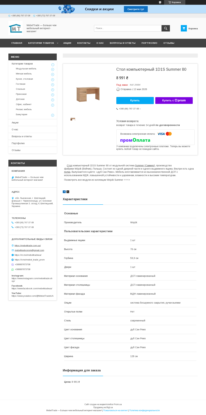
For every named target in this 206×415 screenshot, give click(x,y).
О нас (100, 43)
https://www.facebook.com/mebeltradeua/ (32, 288)
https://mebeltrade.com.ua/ (28, 245)
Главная (16, 43)
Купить (135, 100)
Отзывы (168, 43)
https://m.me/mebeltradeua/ (28, 255)
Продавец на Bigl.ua (103, 407)
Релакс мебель (24, 109)
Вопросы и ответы (122, 43)
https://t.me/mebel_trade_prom (30, 259)
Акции (67, 43)
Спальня (20, 89)
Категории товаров (41, 43)
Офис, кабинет (23, 104)
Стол (69, 165)
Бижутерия (21, 114)
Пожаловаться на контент (115, 410)
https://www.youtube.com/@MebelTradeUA (33, 296)
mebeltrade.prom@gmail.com (29, 250)
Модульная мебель (26, 68)
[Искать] (166, 28)
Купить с (174, 100)
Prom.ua (118, 404)
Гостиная (20, 84)
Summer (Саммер (144, 165)
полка (67, 172)
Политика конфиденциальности (144, 410)
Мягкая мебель (24, 73)
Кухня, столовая (24, 79)
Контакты (83, 43)
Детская (20, 99)
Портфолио (149, 43)
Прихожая (21, 94)
